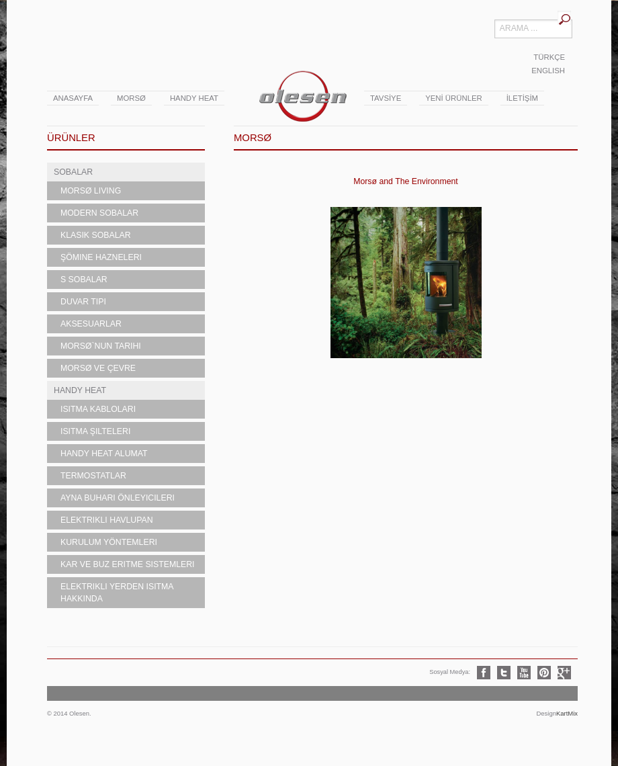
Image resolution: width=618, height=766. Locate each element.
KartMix (567, 713)
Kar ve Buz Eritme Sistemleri (127, 564)
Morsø (131, 98)
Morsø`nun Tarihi (100, 346)
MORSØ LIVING (90, 191)
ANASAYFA (73, 98)
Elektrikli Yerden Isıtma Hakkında (117, 592)
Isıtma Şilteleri (95, 431)
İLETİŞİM (522, 98)
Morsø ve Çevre (98, 368)
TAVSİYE (385, 98)
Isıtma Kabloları (98, 409)
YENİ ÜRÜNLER (453, 98)
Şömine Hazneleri (101, 257)
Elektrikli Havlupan (106, 520)
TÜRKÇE (549, 57)
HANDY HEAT (80, 390)
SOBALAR (73, 172)
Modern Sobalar (99, 213)
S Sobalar (83, 279)
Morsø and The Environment (405, 181)
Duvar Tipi (83, 301)
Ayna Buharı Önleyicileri (117, 498)
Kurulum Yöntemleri (108, 542)
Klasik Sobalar (95, 235)
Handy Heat (194, 98)
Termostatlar (93, 475)
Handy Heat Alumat (104, 453)
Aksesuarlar (91, 324)
